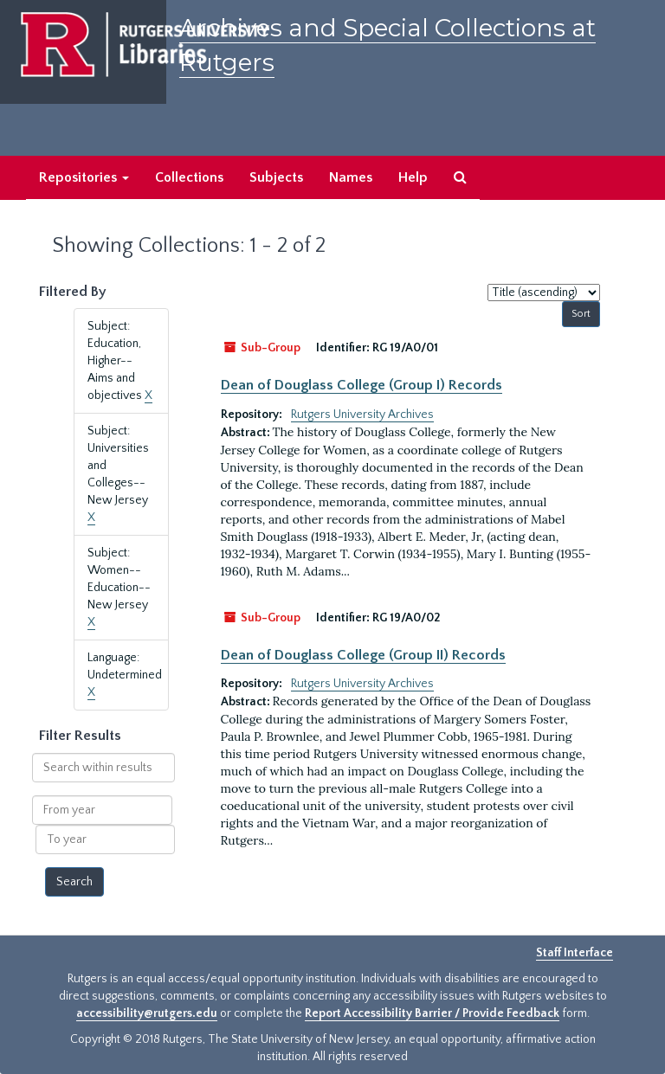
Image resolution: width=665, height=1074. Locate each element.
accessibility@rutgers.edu (146, 1013)
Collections (189, 177)
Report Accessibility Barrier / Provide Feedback (432, 1013)
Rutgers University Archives (362, 414)
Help (413, 177)
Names (350, 177)
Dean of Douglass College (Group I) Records (361, 385)
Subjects (276, 177)
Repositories (84, 177)
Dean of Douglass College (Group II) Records (363, 655)
